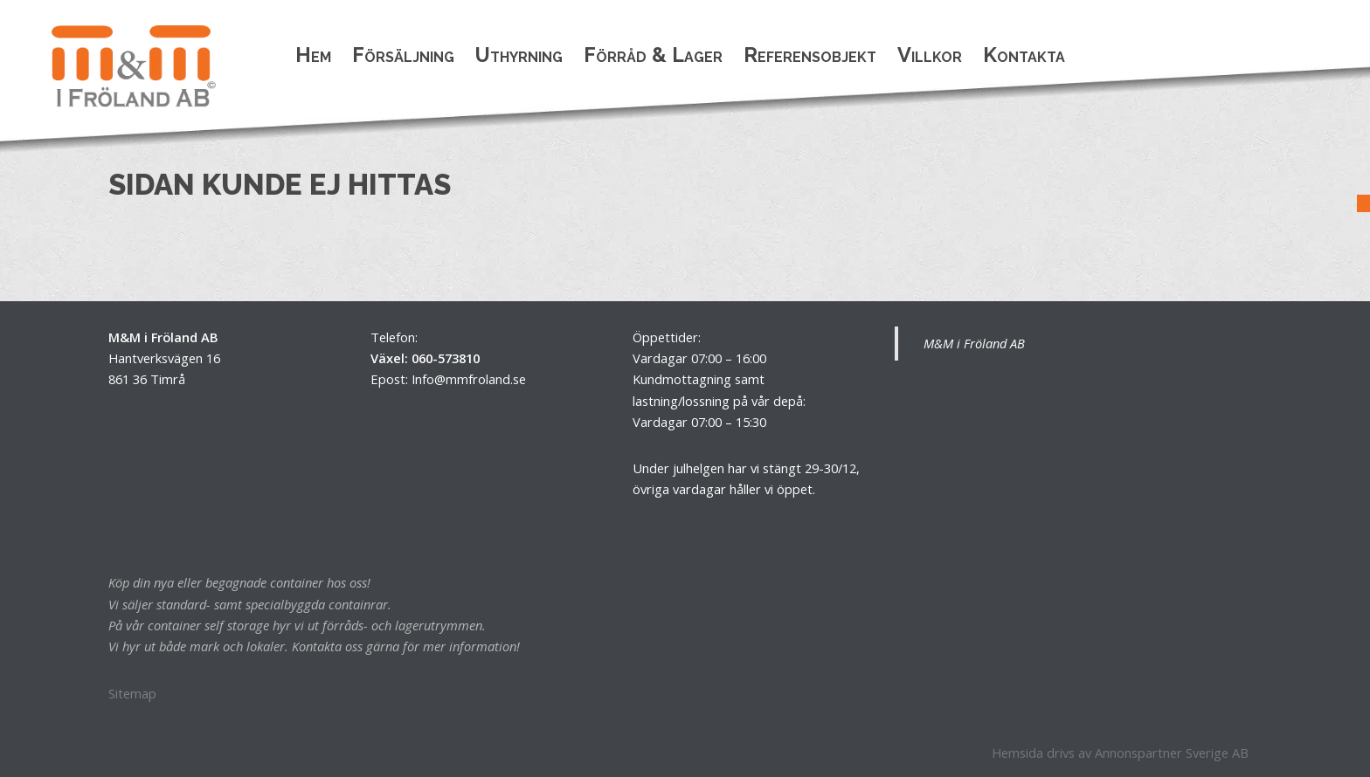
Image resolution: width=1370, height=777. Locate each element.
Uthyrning (519, 54)
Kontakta (1024, 54)
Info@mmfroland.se (469, 379)
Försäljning (403, 54)
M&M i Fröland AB (974, 343)
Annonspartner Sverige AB (1172, 752)
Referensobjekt (810, 54)
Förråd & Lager (653, 54)
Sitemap (132, 693)
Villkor (929, 54)
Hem (313, 54)
